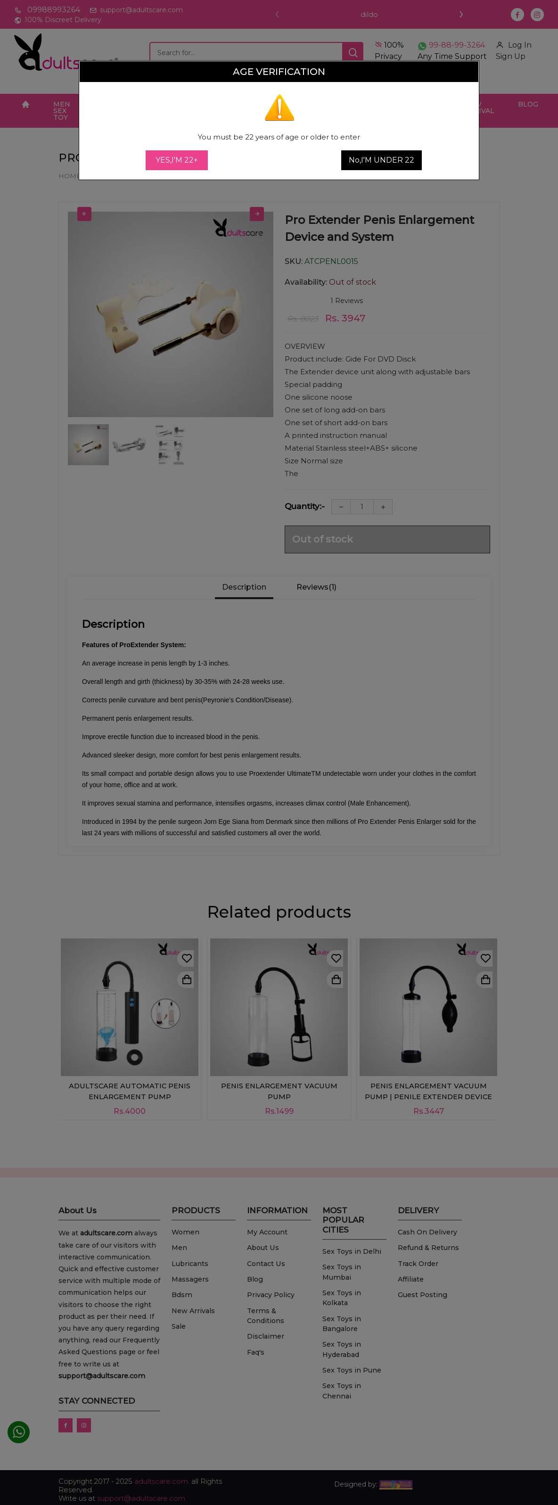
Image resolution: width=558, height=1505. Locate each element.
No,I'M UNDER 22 (381, 160)
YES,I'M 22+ (177, 160)
